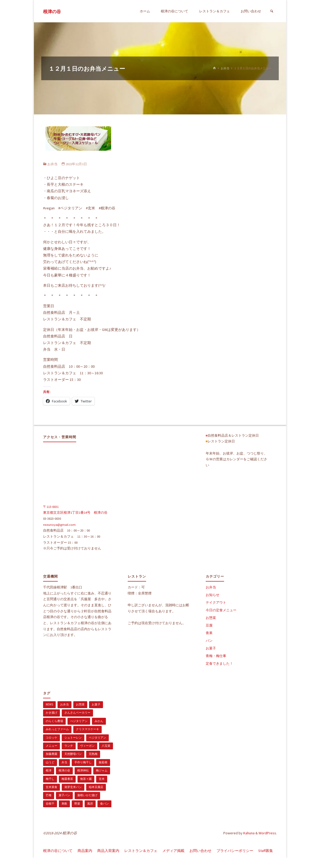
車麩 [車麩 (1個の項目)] (64, 803)
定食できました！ (219, 663)
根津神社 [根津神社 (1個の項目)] (83, 770)
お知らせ (212, 595)
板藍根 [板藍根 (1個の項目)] (103, 762)
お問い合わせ (200, 850)
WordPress (267, 833)
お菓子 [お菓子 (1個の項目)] (96, 704)
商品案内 (85, 850)
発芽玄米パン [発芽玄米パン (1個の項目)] (73, 787)
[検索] (271, 11)
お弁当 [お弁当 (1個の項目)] (64, 704)
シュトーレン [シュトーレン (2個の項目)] (73, 737)
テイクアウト (216, 602)
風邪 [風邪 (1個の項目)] (90, 803)
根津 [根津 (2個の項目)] (48, 770)
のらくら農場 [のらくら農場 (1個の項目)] (54, 721)
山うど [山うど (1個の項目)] (50, 762)
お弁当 (225, 68)
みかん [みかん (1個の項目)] (99, 721)
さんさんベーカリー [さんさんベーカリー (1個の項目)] (77, 712)
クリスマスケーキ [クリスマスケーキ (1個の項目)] (87, 729)
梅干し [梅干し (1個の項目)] (50, 779)
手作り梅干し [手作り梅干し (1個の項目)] (83, 762)
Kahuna (248, 833)
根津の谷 (52, 11)
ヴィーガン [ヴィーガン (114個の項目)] (87, 746)
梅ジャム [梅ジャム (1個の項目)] (101, 770)
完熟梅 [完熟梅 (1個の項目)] (93, 754)
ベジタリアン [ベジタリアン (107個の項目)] (97, 737)
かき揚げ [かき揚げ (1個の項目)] (51, 712)
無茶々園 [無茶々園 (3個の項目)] (86, 779)
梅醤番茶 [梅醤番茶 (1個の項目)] (67, 779)
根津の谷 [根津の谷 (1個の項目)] (64, 770)
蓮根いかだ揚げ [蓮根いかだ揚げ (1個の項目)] (87, 795)
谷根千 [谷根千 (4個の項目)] (50, 803)
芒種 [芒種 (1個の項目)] (48, 795)
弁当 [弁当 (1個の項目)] (64, 762)
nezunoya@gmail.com (59, 525)
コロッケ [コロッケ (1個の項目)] (51, 737)
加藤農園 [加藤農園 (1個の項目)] (51, 754)
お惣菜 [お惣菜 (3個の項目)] (80, 704)
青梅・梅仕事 (216, 656)
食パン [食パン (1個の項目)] (104, 803)
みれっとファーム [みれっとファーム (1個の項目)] (57, 729)
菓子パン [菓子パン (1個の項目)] (64, 795)
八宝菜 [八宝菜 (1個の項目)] (106, 746)
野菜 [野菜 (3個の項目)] (77, 803)
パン (209, 641)
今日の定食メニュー (221, 610)
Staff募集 (265, 850)
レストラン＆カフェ (140, 850)
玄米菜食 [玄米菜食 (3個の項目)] (51, 787)
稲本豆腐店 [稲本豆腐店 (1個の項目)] (96, 787)
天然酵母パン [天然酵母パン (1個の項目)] (73, 754)
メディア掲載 (173, 850)
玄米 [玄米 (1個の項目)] (102, 779)
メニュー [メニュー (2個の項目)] (51, 746)
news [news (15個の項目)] (49, 704)
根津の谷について (58, 850)
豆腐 (209, 625)
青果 (209, 633)
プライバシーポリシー (234, 850)
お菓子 (211, 648)
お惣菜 (211, 618)
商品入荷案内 (108, 850)
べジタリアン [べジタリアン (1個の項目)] (78, 721)
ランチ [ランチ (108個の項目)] (68, 746)
